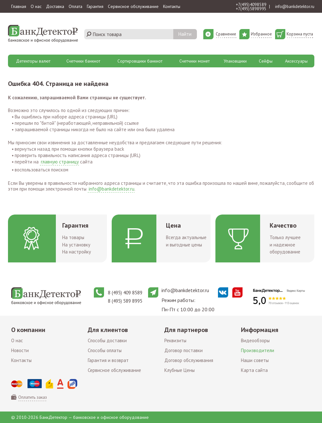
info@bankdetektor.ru (294, 6)
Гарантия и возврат (108, 360)
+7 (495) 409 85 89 (251, 4)
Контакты (171, 6)
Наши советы (255, 360)
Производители (257, 350)
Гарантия (95, 6)
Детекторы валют (33, 61)
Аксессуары (296, 61)
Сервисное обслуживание (133, 6)
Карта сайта (254, 370)
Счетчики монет (194, 61)
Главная (18, 6)
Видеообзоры (255, 340)
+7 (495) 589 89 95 (251, 8)
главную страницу (60, 162)
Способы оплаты (105, 350)
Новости (20, 350)
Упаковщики (235, 61)
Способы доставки (107, 340)
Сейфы (266, 61)
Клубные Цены (179, 370)
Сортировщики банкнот (139, 61)
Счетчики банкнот (83, 61)
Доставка (55, 6)
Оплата (75, 6)
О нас (36, 6)
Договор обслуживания (188, 360)
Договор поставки (183, 350)
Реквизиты (175, 340)
